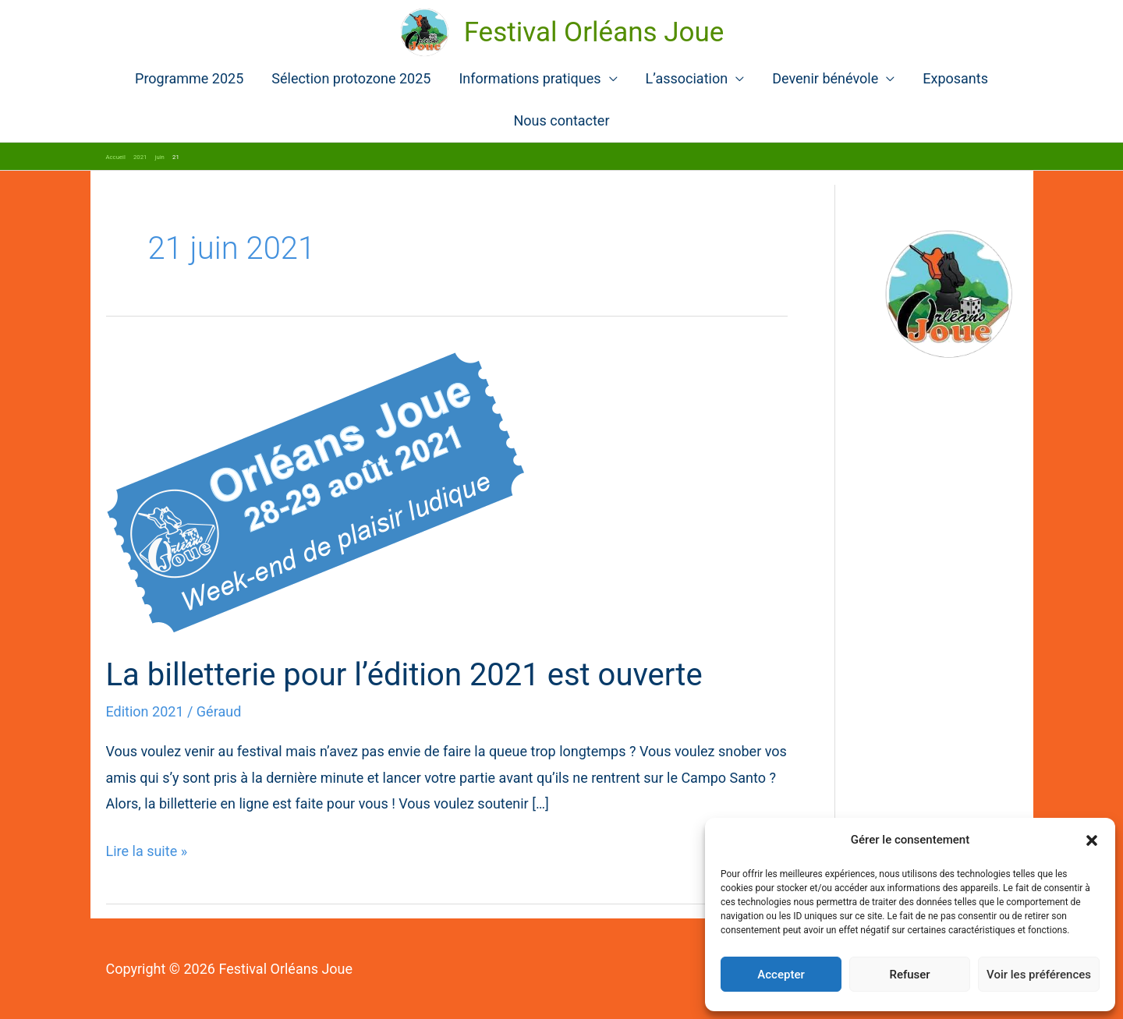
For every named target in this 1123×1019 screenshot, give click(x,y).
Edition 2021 (145, 711)
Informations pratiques (529, 78)
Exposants (955, 78)
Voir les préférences (1039, 975)
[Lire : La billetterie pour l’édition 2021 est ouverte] (316, 491)
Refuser (909, 975)
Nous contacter (561, 120)
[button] (1092, 840)
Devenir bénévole (825, 78)
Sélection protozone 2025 (350, 78)
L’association (687, 78)
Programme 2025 (189, 78)
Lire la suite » (147, 851)
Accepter (780, 975)
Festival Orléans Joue (594, 32)
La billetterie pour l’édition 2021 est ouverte (404, 674)
